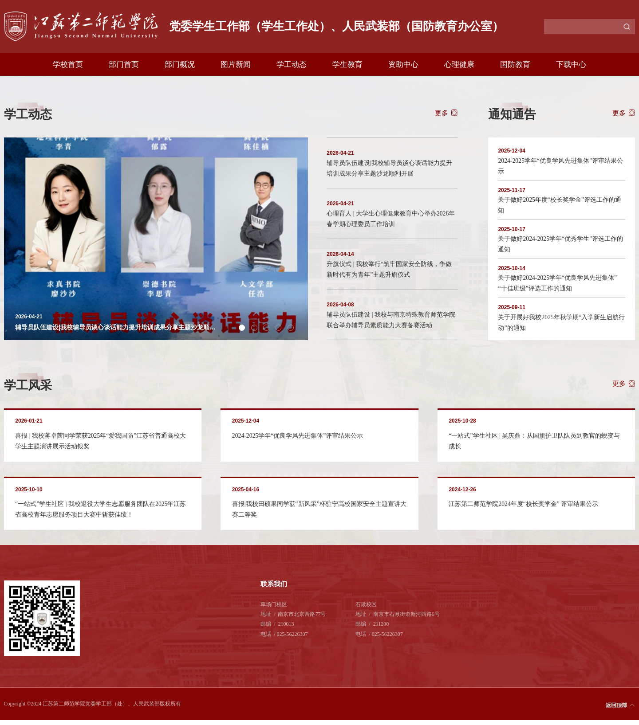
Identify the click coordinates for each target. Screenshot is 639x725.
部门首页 (124, 64)
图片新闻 (236, 64)
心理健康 (459, 64)
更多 (441, 113)
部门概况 (180, 64)
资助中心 (403, 64)
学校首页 (68, 64)
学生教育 (347, 64)
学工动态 (291, 64)
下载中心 (571, 64)
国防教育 (515, 64)
